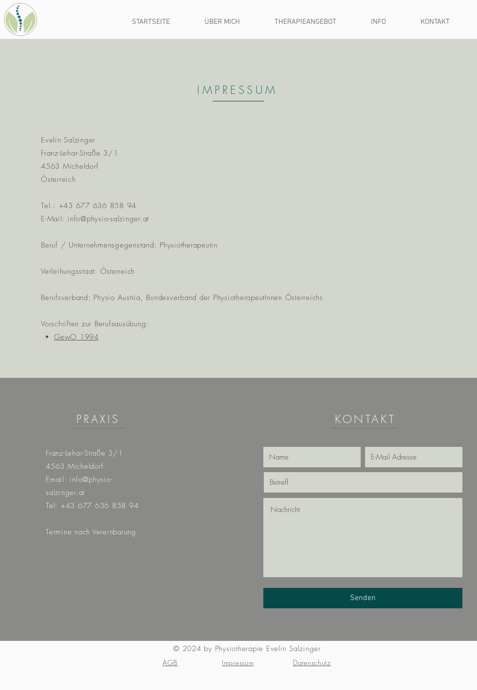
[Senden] (362, 598)
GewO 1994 (76, 337)
